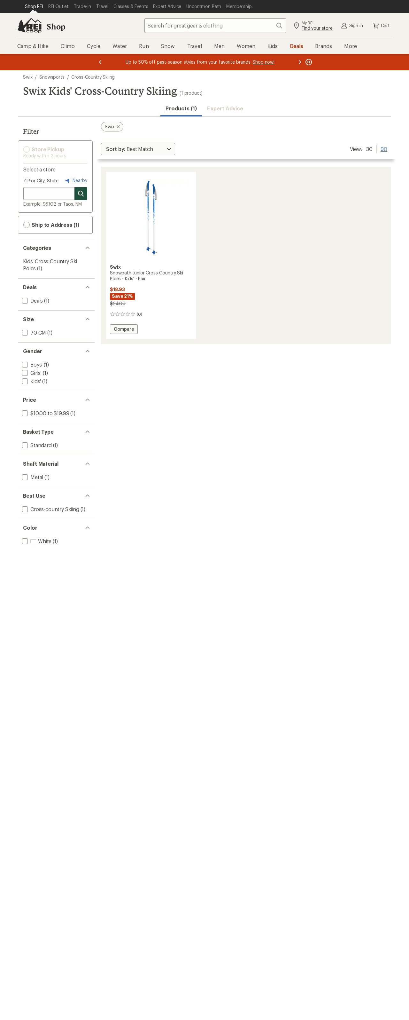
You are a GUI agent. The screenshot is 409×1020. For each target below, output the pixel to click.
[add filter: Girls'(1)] (31, 373)
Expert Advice (225, 108)
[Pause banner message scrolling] (308, 62)
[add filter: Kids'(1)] (31, 381)
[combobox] (215, 25)
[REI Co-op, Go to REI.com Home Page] (29, 25)
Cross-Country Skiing (93, 77)
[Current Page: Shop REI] (34, 6)
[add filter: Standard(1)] (36, 445)
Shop (56, 26)
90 (384, 148)
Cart (381, 25)
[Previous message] (100, 62)
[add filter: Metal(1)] (32, 477)
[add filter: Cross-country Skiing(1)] (50, 509)
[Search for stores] (80, 193)
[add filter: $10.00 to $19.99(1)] (45, 413)
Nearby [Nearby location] (75, 181)
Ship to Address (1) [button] (51, 225)
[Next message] (300, 62)
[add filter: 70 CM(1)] (33, 332)
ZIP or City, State (40, 180)
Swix (27, 77)
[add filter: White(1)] (36, 541)
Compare (124, 330)
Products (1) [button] (181, 108)
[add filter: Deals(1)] (32, 300)
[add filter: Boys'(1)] (31, 364)
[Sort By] (138, 149)
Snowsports (51, 77)
